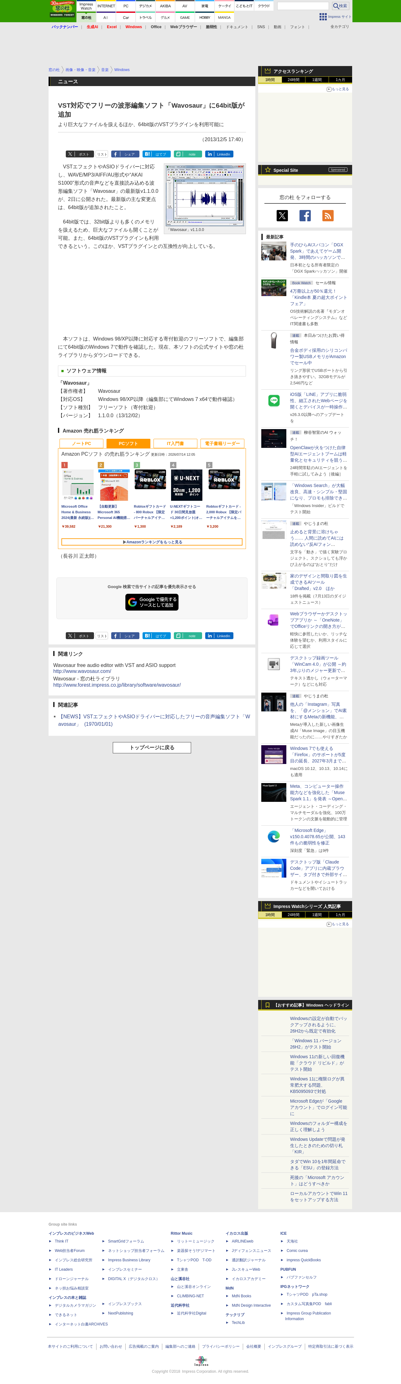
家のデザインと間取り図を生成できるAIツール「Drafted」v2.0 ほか (318, 582)
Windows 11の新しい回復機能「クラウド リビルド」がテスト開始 (317, 1063)
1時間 (270, 80)
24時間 (293, 80)
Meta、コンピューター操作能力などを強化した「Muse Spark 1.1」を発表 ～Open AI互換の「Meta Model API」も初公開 (318, 799)
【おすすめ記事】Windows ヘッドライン (311, 1005)
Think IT (61, 1241)
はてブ (161, 154)
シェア (129, 154)
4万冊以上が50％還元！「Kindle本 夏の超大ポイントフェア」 (318, 297)
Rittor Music (181, 1233)
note (192, 154)
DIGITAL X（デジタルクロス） (134, 1279)
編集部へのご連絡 (180, 1346)
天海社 (292, 1241)
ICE (283, 1233)
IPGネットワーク (295, 1286)
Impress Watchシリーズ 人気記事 (307, 906)
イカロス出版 (237, 1233)
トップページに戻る (151, 747)
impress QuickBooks (304, 1260)
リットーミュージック (196, 1241)
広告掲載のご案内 (144, 1346)
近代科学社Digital (191, 1313)
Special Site (285, 170)
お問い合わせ (111, 1346)
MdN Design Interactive (251, 1305)
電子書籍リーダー (222, 443)
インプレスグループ (285, 1346)
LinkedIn (223, 154)
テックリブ (235, 1315)
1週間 (317, 80)
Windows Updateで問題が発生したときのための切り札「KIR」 (317, 1145)
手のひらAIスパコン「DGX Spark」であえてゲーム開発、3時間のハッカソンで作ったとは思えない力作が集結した (318, 257)
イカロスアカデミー (249, 1279)
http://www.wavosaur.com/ (82, 671)
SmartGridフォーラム (126, 1241)
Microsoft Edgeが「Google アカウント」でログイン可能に (318, 1107)
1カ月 (341, 80)
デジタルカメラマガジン (75, 1305)
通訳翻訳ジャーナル (249, 1260)
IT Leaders (64, 1269)
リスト (102, 154)
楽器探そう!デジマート (196, 1250)
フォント (297, 27)
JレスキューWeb (246, 1269)
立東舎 (182, 1269)
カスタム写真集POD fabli (309, 1304)
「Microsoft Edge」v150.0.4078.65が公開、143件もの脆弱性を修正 (317, 836)
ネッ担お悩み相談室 (72, 1288)
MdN (230, 1288)
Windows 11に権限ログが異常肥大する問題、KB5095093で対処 (317, 1085)
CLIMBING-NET (190, 1296)
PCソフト (128, 443)
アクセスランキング (293, 71)
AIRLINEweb (242, 1241)
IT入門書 (175, 443)
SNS (261, 27)
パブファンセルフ (302, 1277)
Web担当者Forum (70, 1250)
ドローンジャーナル (72, 1279)
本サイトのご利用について (70, 1346)
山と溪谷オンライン (194, 1286)
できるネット (66, 1315)
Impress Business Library (129, 1260)
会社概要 (253, 1346)
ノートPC (81, 443)
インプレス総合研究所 (73, 1260)
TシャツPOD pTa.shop (307, 1294)
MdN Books (241, 1296)
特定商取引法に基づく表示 (330, 1346)
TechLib (238, 1322)
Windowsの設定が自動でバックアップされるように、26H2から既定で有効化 (318, 1024)
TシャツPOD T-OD (194, 1260)
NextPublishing (120, 1313)
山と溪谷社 (180, 1279)
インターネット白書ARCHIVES (81, 1324)
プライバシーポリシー (221, 1346)
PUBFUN (288, 1269)
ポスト (84, 154)
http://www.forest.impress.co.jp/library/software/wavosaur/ (117, 685)
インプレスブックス (125, 1304)
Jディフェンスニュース (251, 1250)
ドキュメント (237, 27)
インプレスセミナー (125, 1269)
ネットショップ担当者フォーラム (136, 1250)
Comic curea (297, 1250)
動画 (277, 27)
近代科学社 (180, 1305)
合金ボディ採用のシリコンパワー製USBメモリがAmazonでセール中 (318, 356)
